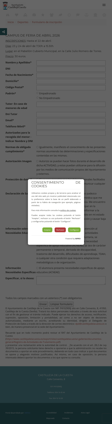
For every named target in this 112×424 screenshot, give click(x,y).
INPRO (78, 238)
